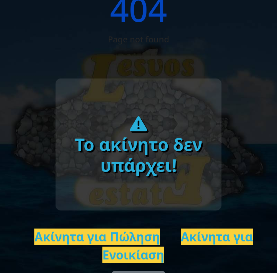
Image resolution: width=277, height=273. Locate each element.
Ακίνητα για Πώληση (97, 237)
